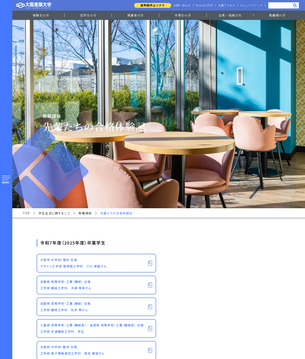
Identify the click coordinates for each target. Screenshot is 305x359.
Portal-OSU (203, 5)
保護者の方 (135, 15)
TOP (26, 213)
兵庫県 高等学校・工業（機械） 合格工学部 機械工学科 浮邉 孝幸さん (65, 284)
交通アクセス (226, 5)
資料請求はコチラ (150, 5)
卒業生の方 (183, 15)
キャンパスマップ (251, 5)
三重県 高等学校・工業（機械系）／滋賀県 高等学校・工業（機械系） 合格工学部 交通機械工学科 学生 (92, 328)
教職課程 (85, 213)
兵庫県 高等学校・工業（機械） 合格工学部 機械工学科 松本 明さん (65, 306)
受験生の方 (41, 15)
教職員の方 (277, 15)
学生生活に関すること (54, 213)
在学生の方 (88, 15)
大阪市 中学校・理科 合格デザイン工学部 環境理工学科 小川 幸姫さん (73, 263)
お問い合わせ (180, 5)
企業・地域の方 (230, 15)
